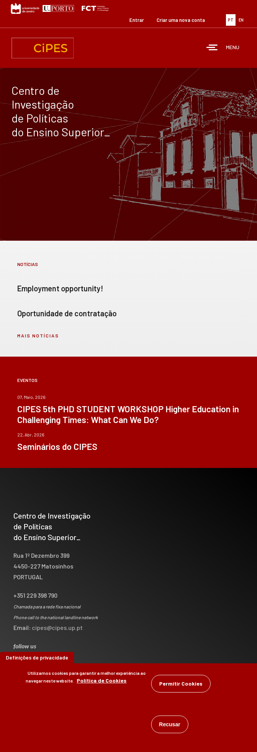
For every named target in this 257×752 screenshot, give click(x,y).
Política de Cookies (102, 680)
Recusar (169, 724)
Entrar (136, 20)
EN (241, 19)
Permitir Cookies (181, 683)
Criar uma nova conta (181, 20)
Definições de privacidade (37, 657)
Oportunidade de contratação (67, 313)
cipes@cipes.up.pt (57, 627)
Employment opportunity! (60, 288)
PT (231, 19)
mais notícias (38, 335)
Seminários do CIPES (57, 446)
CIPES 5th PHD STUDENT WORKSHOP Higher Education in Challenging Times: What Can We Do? (128, 414)
